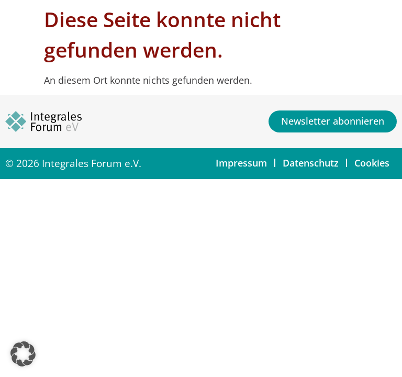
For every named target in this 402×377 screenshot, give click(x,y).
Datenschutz (311, 163)
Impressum (241, 163)
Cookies (371, 163)
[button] (23, 354)
